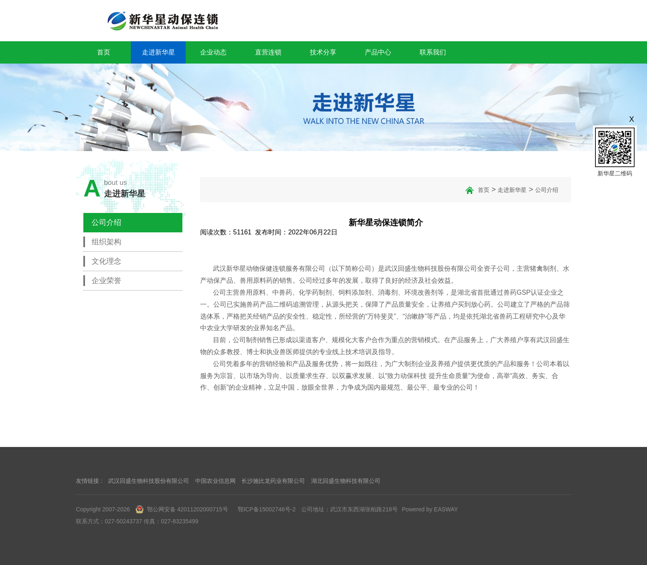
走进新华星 (158, 52)
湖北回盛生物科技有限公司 (345, 481)
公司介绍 (106, 222)
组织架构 (106, 242)
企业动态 (213, 52)
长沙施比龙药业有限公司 (273, 481)
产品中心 (378, 52)
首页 (103, 52)
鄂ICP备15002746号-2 (266, 509)
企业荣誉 (106, 281)
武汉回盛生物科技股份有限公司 (148, 481)
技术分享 (323, 52)
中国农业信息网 (215, 481)
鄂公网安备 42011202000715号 (182, 509)
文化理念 (106, 261)
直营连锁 (268, 52)
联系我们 (433, 52)
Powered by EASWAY (430, 509)
